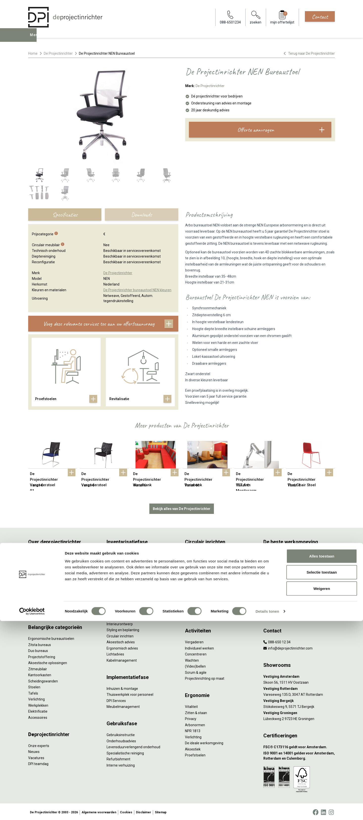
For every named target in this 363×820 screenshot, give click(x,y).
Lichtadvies (115, 653)
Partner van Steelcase (280, 589)
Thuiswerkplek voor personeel (130, 694)
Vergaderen (194, 641)
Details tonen (267, 810)
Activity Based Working (281, 552)
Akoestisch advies (121, 641)
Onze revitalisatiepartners (205, 577)
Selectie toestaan (322, 771)
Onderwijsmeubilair (278, 613)
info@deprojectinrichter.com (288, 647)
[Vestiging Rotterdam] (299, 687)
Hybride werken (275, 558)
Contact (320, 16)
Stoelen (34, 686)
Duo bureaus (38, 650)
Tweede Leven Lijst (200, 570)
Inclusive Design (275, 595)
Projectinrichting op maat (204, 677)
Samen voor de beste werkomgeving (213, 595)
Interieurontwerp (120, 623)
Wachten (192, 659)
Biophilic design (275, 570)
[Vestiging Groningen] (299, 711)
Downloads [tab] (141, 214)
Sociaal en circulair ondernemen (210, 558)
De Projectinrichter (58, 53)
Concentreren (195, 653)
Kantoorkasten (39, 674)
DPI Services (116, 699)
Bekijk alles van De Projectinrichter (181, 507)
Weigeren (321, 787)
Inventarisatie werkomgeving (129, 552)
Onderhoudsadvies (121, 740)
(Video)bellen (195, 665)
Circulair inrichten (120, 635)
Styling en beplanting (123, 629)
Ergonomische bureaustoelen (51, 638)
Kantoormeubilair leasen (126, 570)
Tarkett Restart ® (198, 582)
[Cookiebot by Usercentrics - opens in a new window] (32, 810)
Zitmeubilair (37, 668)
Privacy (190, 718)
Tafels (33, 692)
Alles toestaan (321, 755)
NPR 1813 (192, 730)
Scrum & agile (195, 671)
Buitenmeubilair (275, 601)
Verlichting (36, 698)
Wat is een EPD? (197, 613)
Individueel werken (199, 647)
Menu (35, 39)
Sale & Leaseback (120, 577)
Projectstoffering (41, 656)
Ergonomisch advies (122, 647)
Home (33, 53)
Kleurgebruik (273, 577)
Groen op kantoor (276, 582)
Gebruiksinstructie (121, 734)
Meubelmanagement (123, 706)
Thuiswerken (273, 564)
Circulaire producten (200, 607)
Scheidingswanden (43, 680)
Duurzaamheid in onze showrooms (212, 564)
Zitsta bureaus (39, 644)
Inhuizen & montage (122, 687)
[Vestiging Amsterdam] (299, 675)
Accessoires (37, 716)
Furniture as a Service (123, 564)
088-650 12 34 (277, 641)
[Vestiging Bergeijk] (299, 699)
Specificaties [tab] (64, 214)
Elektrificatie (37, 710)
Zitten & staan (196, 712)
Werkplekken (38, 704)
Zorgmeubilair (274, 607)
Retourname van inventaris (128, 589)
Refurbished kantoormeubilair (130, 582)
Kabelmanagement (122, 659)
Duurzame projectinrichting (206, 589)
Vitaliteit (191, 706)
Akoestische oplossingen (47, 662)
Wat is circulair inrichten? (204, 552)
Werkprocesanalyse (122, 558)
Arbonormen (195, 724)
